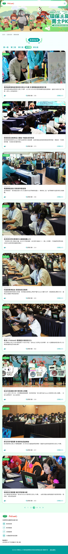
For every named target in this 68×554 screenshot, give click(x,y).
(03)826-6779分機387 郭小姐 (12, 542)
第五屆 (35, 47)
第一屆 (5, 47)
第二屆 (13, 47)
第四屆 (28, 47)
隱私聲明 (53, 550)
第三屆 (20, 47)
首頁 (3, 34)
